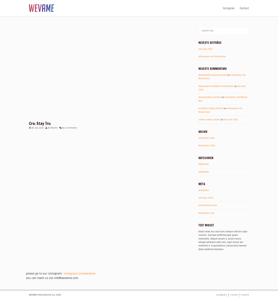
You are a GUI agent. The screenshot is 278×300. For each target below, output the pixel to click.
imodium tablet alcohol (210, 108)
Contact (244, 8)
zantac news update (209, 119)
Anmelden (203, 190)
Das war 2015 (205, 49)
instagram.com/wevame (79, 273)
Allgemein (203, 164)
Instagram (228, 8)
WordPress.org (206, 213)
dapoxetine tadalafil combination (216, 86)
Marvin (54, 128)
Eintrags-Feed (205, 197)
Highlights (203, 171)
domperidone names (209, 97)
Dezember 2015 (206, 138)
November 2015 (206, 145)
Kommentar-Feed (207, 205)
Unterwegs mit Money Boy (212, 56)
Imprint (245, 295)
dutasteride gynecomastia (212, 75)
